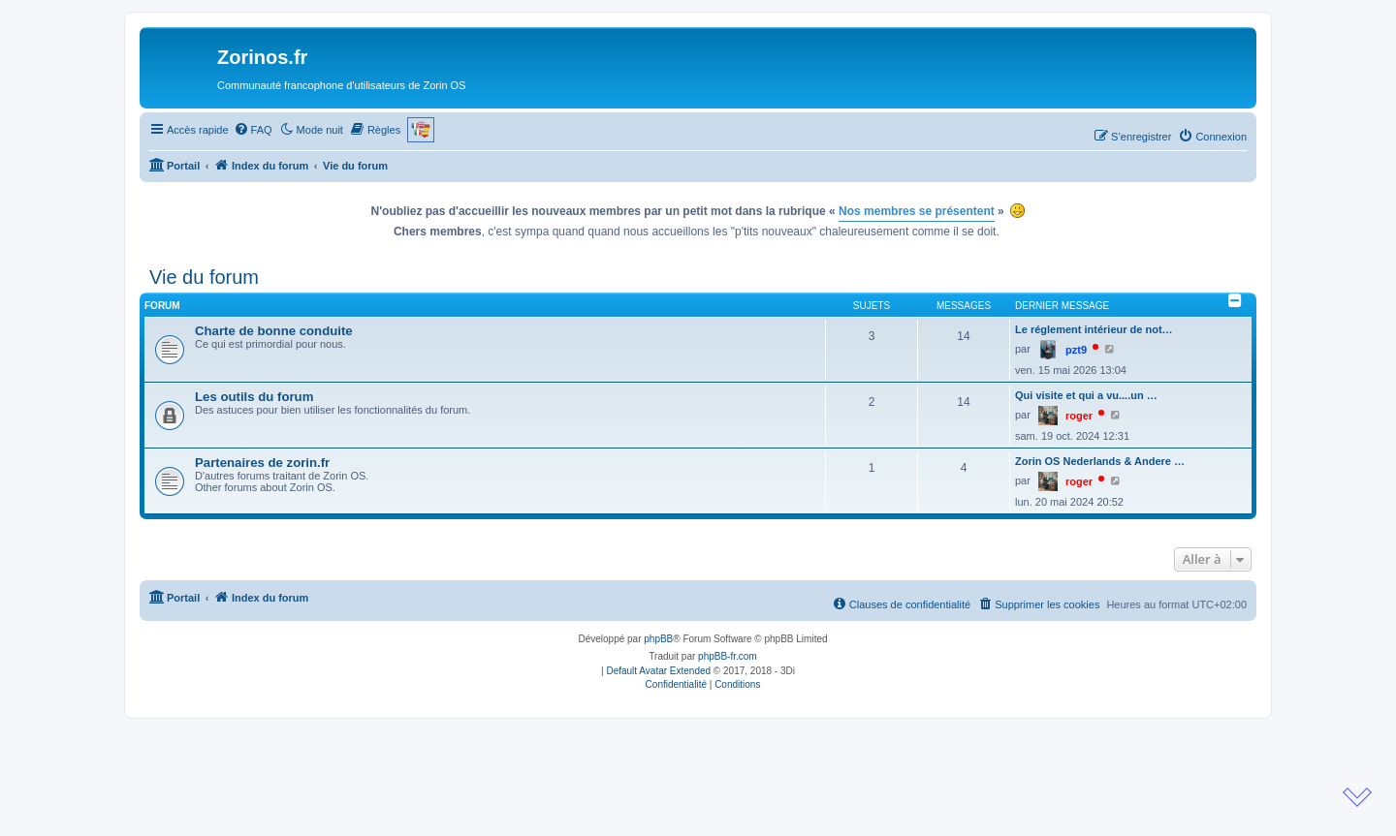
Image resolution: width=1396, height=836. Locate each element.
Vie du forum (204, 277)
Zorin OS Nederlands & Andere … (1100, 461)
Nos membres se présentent (917, 211)
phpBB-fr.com (727, 656)
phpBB (658, 639)
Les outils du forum (254, 396)
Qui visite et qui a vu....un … (1086, 395)
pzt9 (1076, 350)
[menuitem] (253, 129)
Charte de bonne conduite (274, 331)
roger (1079, 415)
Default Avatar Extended (658, 671)
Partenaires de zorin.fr (262, 462)
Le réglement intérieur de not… (1094, 329)
